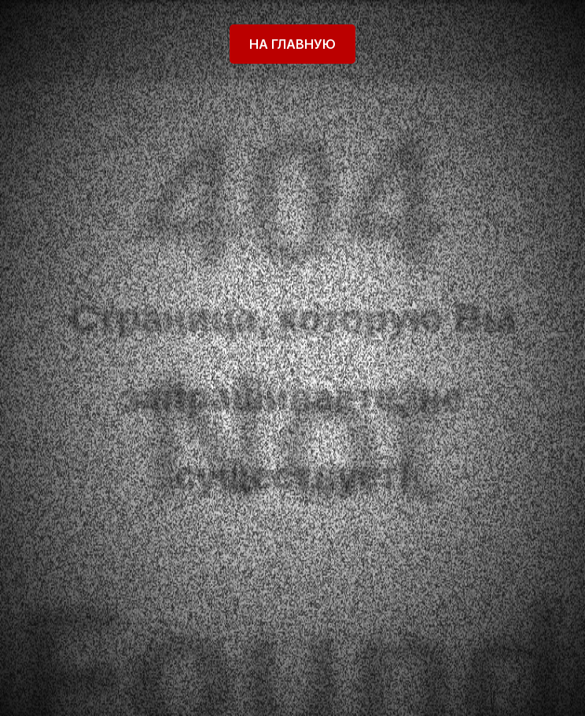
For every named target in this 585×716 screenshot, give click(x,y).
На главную (292, 44)
